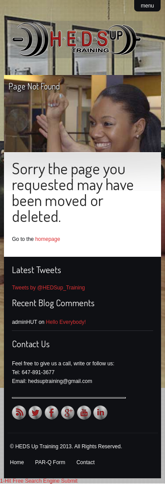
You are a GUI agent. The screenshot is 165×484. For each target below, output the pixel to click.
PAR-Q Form (50, 462)
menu (147, 6)
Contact (86, 462)
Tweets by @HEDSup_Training (48, 288)
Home (17, 462)
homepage (47, 239)
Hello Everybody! (66, 322)
